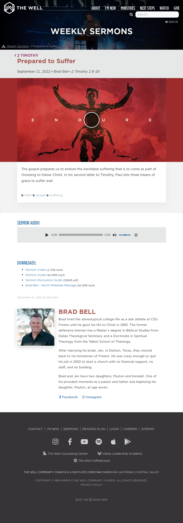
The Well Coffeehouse (91, 461)
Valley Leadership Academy (119, 454)
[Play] (91, 120)
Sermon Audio (35, 275)
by (37, 297)
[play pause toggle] (47, 235)
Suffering (55, 195)
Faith (26, 195)
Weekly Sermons (18, 46)
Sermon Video (35, 270)
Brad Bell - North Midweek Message (50, 285)
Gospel (39, 195)
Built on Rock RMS (91, 499)
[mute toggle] (114, 235)
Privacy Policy (91, 485)
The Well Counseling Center (65, 454)
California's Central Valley (138, 472)
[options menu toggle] (136, 235)
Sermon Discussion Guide (43, 280)
